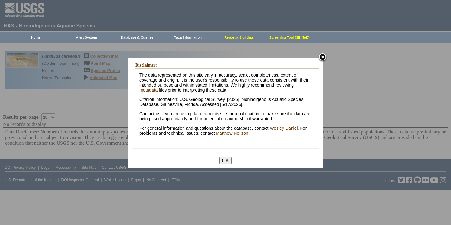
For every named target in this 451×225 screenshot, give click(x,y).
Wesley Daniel (284, 128)
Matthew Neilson (232, 133)
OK (225, 160)
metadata (148, 90)
